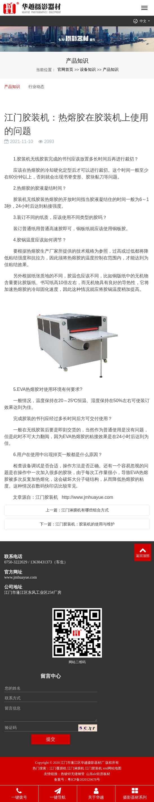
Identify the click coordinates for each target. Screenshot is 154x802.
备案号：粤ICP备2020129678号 (77, 779)
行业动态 (36, 86)
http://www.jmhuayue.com (87, 497)
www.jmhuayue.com (20, 577)
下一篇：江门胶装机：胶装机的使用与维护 (77, 524)
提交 (50, 739)
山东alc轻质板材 (98, 774)
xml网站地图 (112, 768)
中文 (143, 21)
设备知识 (88, 69)
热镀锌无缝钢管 (72, 774)
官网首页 (65, 69)
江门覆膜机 (58, 768)
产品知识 (111, 69)
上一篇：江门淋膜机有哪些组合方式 (77, 510)
